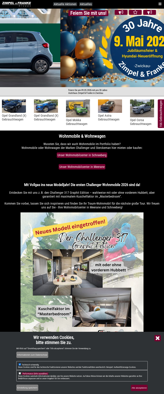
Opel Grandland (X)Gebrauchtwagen (14, 117)
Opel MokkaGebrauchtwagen (76, 122)
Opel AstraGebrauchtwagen (108, 117)
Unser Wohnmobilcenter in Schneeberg (82, 155)
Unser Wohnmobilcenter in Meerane (82, 167)
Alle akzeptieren (139, 388)
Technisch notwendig (30, 365)
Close (157, 338)
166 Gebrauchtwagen (161, 113)
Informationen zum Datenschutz (32, 355)
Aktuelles (86, 4)
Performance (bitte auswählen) (35, 373)
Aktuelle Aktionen (65, 4)
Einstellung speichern (27, 387)
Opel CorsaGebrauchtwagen (141, 122)
